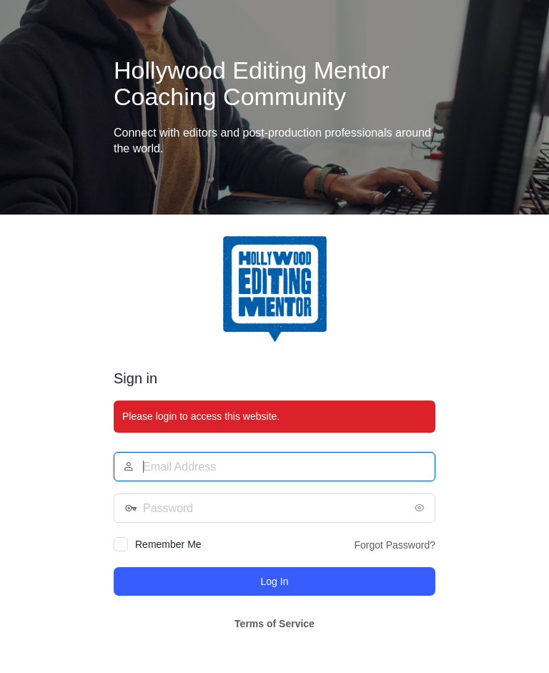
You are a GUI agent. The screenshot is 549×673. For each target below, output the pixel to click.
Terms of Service (274, 623)
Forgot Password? (394, 545)
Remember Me (168, 544)
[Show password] (421, 507)
